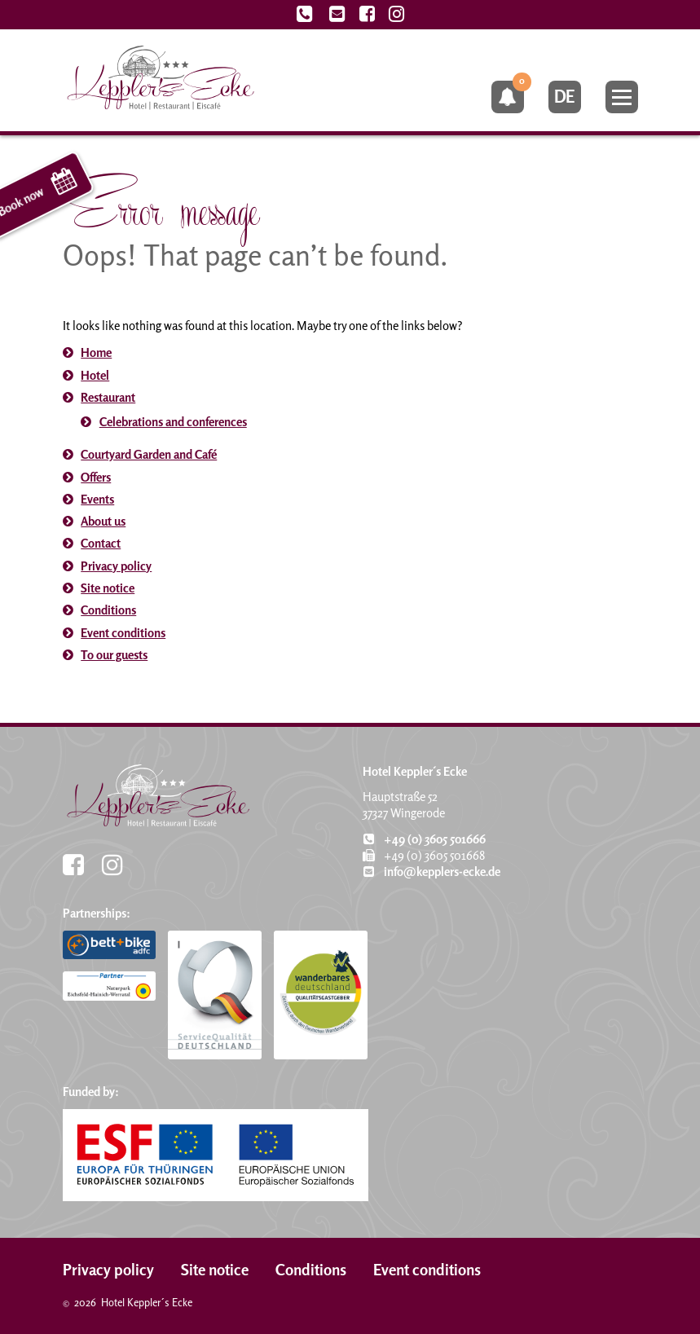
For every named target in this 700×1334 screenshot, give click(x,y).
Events (97, 499)
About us (103, 521)
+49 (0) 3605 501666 (424, 839)
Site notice (107, 588)
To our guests (114, 655)
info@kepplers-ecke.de (431, 871)
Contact (101, 543)
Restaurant (108, 397)
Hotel (95, 375)
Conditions (108, 610)
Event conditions (123, 633)
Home (96, 352)
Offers (96, 477)
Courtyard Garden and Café (149, 454)
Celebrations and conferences (173, 421)
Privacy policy (116, 566)
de (564, 96)
